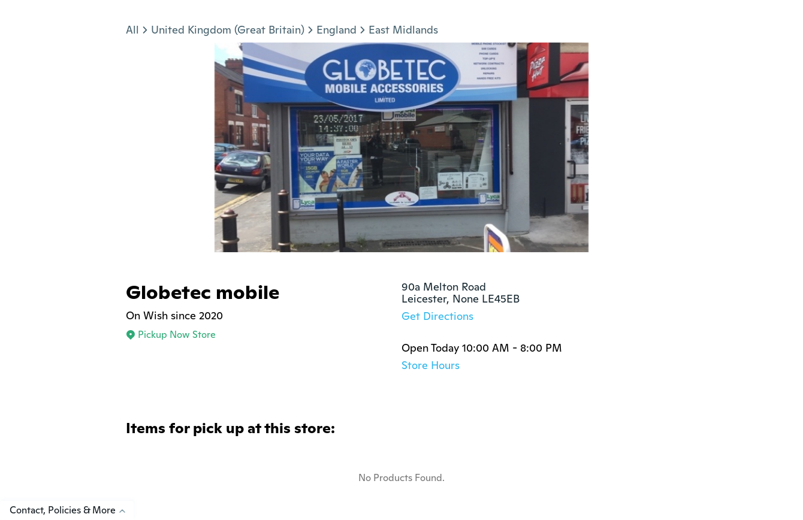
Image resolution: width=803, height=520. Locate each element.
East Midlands (403, 30)
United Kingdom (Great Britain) (227, 30)
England (336, 30)
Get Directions (437, 316)
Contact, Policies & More (72, 510)
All (132, 30)
